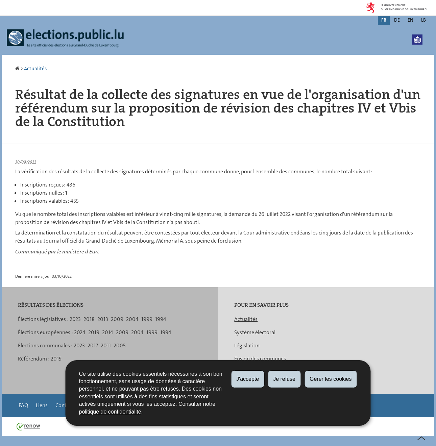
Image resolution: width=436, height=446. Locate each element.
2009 (117, 319)
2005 (119, 345)
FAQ (23, 405)
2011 (106, 345)
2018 (89, 319)
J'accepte (247, 379)
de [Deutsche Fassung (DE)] (397, 20)
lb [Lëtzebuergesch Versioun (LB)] (423, 20)
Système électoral (254, 332)
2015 (56, 358)
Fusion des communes (260, 358)
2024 (80, 332)
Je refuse (284, 379)
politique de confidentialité (110, 412)
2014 (107, 332)
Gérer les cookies (331, 379)
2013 (102, 319)
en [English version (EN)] (410, 20)
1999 (146, 319)
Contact (64, 405)
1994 (160, 319)
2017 (93, 345)
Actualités (35, 68)
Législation (247, 345)
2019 (93, 332)
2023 (75, 319)
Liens (42, 405)
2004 (132, 319)
